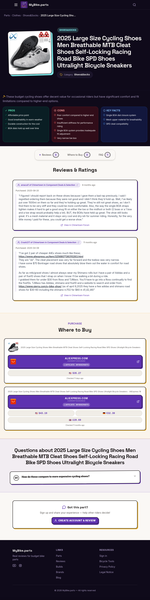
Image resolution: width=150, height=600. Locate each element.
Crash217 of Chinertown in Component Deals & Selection (48, 242)
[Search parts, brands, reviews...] (134, 5)
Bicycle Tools (106, 561)
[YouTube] (14, 565)
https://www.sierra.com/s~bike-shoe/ (40, 286)
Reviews (60, 561)
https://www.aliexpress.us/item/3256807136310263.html (51, 256)
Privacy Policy (107, 566)
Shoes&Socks (67, 30)
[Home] (16, 4)
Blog (58, 577)
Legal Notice (106, 572)
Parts (59, 555)
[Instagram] (20, 565)
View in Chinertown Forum (75, 225)
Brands (60, 572)
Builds (59, 566)
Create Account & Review (75, 523)
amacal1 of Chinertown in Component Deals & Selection (47, 185)
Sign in (103, 555)
